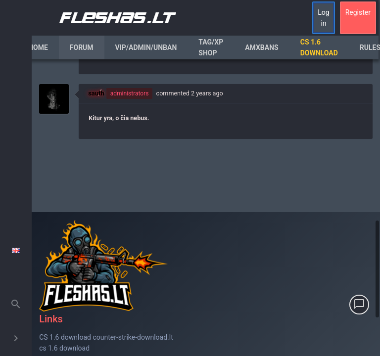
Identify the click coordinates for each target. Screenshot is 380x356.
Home (38, 47)
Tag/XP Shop (210, 47)
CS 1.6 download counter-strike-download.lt (106, 337)
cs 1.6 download (64, 348)
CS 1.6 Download (319, 47)
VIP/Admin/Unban (146, 47)
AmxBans (262, 47)
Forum (82, 47)
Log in (323, 17)
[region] (206, 207)
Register (358, 12)
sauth (96, 93)
